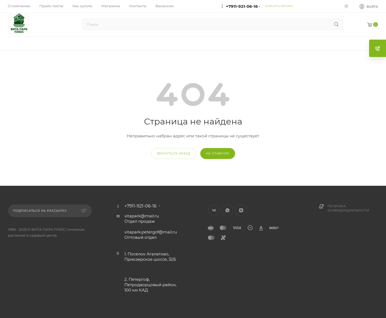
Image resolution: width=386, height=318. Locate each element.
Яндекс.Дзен (241, 210)
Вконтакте (214, 210)
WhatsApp (227, 210)
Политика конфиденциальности (348, 208)
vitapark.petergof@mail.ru (150, 231)
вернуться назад (174, 153)
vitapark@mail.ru (141, 215)
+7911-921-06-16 (242, 6)
